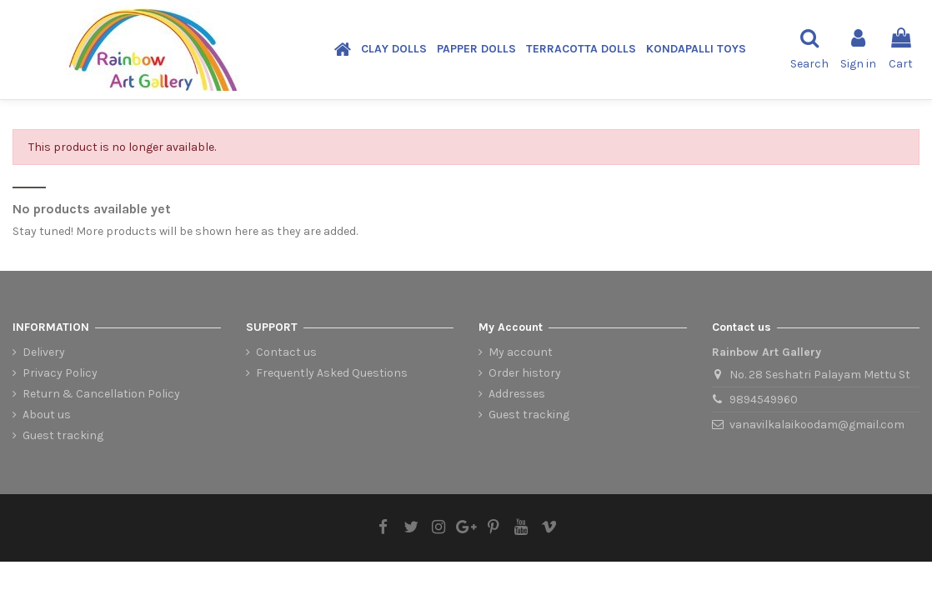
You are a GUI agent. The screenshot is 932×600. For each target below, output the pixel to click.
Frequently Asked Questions (332, 373)
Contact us (286, 352)
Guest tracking (63, 435)
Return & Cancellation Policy (101, 394)
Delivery (44, 352)
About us (47, 415)
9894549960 (763, 399)
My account (521, 352)
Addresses (517, 394)
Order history (525, 373)
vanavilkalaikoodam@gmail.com (816, 425)
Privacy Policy (60, 373)
